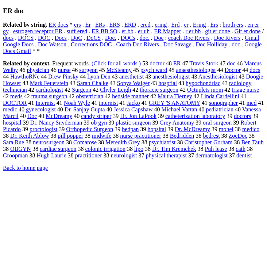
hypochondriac (203, 83)
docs (8, 38)
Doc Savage (177, 44)
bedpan (130, 129)
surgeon (88, 70)
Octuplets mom (205, 90)
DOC (44, 38)
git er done (217, 31)
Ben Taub (252, 142)
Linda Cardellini (220, 96)
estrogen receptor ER (37, 31)
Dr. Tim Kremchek (174, 149)
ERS (114, 25)
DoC (76, 38)
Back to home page (25, 168)
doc (236, 44)
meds (16, 96)
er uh (144, 31)
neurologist (124, 155)
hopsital (157, 129)
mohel (226, 129)
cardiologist (49, 90)
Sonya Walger (133, 83)
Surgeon (81, 90)
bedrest (211, 136)
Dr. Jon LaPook (138, 116)
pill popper (70, 136)
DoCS (93, 38)
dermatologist (212, 155)
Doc (159, 38)
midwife (101, 136)
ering (161, 25)
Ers (214, 25)
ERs (100, 25)
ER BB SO (104, 31)
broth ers (232, 25)
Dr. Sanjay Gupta (85, 109)
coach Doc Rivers (189, 38)
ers (77, 25)
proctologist (43, 129)
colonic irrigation (105, 149)
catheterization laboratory (195, 116)
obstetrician (90, 96)
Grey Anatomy (176, 122)
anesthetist (131, 76)
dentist (244, 155)
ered (145, 25)
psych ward (153, 70)
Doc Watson (52, 44)
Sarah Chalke (92, 83)
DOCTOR (15, 103)
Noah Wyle (77, 103)
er (186, 25)
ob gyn (99, 122)
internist (108, 103)
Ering (199, 25)
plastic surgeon (133, 122)
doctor (157, 63)
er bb (127, 31)
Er (88, 25)
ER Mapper (167, 31)
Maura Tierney (175, 96)
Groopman (15, 155)
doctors (242, 116)
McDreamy (59, 116)
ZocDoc (238, 136)
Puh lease (216, 149)
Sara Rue (13, 142)
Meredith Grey (122, 142)
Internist (45, 103)
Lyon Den (99, 76)
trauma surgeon (49, 96)
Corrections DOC (91, 44)
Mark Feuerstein (49, 83)
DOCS (26, 38)
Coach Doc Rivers (137, 44)
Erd (175, 25)
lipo (138, 149)
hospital (12, 122)
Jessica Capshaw (133, 109)
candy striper (96, 116)
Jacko (133, 103)
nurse (64, 70)
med (252, 103)
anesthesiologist (171, 76)
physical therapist (166, 155)
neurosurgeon (49, 142)
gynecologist (41, 109)
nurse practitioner (140, 136)
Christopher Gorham (208, 142)
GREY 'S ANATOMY (174, 103)
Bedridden (182, 136)
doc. (145, 38)
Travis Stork (203, 63)
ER (177, 63)
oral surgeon (217, 122)
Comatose (85, 142)
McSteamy (119, 70)
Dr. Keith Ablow (29, 136)
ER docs (58, 25)
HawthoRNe (24, 76)
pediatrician (220, 109)
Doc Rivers (227, 38)
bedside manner (130, 96)
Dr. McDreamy (192, 129)
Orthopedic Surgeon (89, 129)
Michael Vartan (179, 109)
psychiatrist (162, 142)
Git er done (248, 31)
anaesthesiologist (196, 70)
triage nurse (245, 90)
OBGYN (20, 149)
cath (240, 149)
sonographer (223, 103)
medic (10, 109)
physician (38, 70)
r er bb (193, 31)
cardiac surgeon (58, 149)
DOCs (128, 38)
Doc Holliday (212, 44)
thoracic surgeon (159, 90)
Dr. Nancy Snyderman (56, 122)
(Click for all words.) (116, 63)
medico (250, 129)
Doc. (110, 38)
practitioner (88, 155)
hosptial (167, 83)
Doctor (233, 70)
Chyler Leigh (115, 90)
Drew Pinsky (63, 76)
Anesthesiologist (217, 76)
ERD (130, 25)
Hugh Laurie (51, 155)
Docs (61, 38)
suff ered (77, 31)
